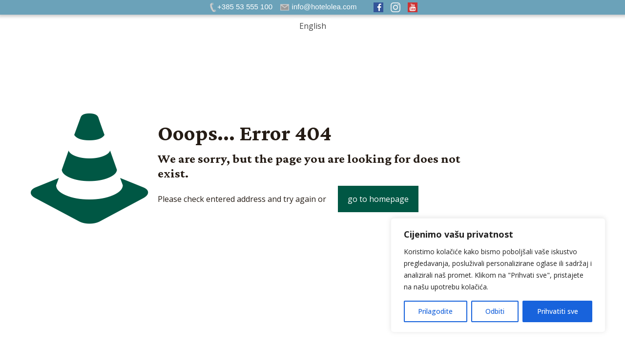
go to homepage (378, 199)
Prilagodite (435, 311)
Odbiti (494, 311)
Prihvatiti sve (557, 311)
